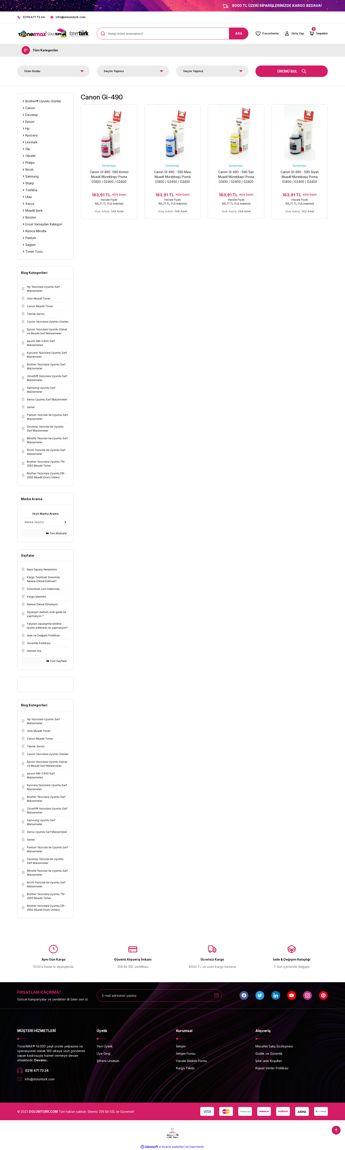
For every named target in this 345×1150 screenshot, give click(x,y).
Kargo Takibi (185, 1068)
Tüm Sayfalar (57, 661)
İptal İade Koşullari (268, 1061)
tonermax (109, 165)
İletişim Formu (185, 1053)
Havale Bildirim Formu (191, 1061)
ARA (238, 33)
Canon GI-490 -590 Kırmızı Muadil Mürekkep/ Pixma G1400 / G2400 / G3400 (109, 176)
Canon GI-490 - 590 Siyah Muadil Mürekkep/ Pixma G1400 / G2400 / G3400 (300, 176)
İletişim (181, 1046)
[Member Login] (294, 33)
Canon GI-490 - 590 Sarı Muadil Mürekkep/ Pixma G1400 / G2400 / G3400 (236, 176)
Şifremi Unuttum (108, 1061)
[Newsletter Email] (159, 995)
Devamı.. (41, 1060)
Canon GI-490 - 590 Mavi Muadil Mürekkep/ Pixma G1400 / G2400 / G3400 (172, 176)
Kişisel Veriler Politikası (271, 1068)
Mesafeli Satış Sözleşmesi (274, 1046)
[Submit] (216, 995)
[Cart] (318, 33)
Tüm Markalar (56, 533)
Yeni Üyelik (105, 1046)
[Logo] (53, 33)
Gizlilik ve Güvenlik (269, 1053)
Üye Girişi (103, 1053)
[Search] (172, 33)
